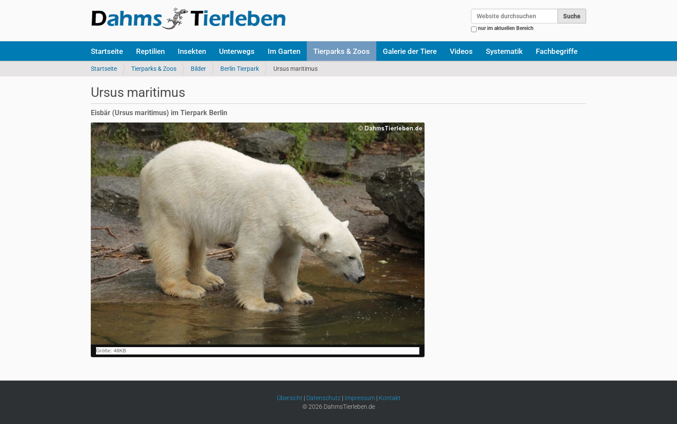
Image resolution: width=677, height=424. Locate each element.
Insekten (192, 51)
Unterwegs (237, 51)
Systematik (504, 51)
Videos (461, 51)
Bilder (198, 68)
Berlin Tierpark (239, 68)
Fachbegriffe (556, 51)
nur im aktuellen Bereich (506, 28)
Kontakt (390, 397)
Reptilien (150, 51)
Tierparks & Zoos (341, 51)
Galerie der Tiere (410, 51)
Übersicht (289, 397)
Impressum (360, 397)
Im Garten (284, 51)
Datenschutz (323, 397)
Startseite (107, 51)
